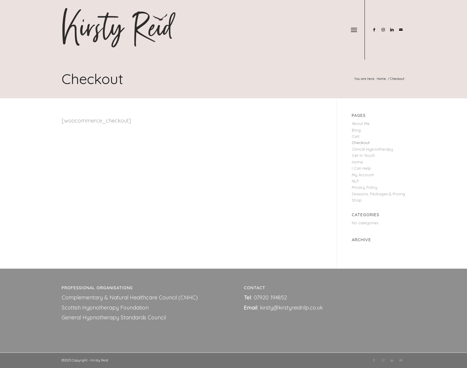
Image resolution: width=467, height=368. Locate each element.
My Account (363, 174)
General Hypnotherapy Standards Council (114, 317)
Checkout (92, 79)
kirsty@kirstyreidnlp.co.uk (291, 307)
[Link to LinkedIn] (391, 29)
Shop (357, 200)
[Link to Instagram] (383, 29)
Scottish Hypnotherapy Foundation (105, 307)
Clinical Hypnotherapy (372, 149)
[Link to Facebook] (374, 29)
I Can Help (361, 168)
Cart (355, 136)
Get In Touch (363, 155)
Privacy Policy (364, 187)
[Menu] (354, 30)
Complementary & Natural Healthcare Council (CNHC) (130, 297)
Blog (356, 130)
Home (357, 162)
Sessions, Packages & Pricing (378, 193)
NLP (355, 181)
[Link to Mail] (400, 29)
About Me (361, 123)
